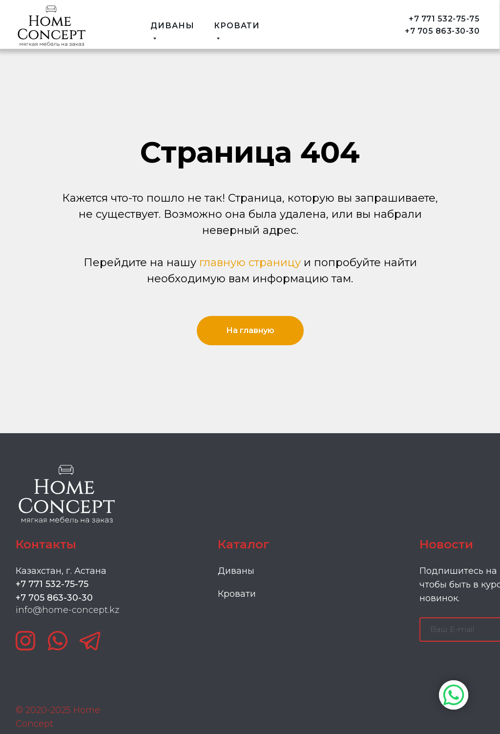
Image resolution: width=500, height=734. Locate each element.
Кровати (237, 593)
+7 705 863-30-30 (442, 31)
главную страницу (250, 262)
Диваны (236, 571)
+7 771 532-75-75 (444, 18)
